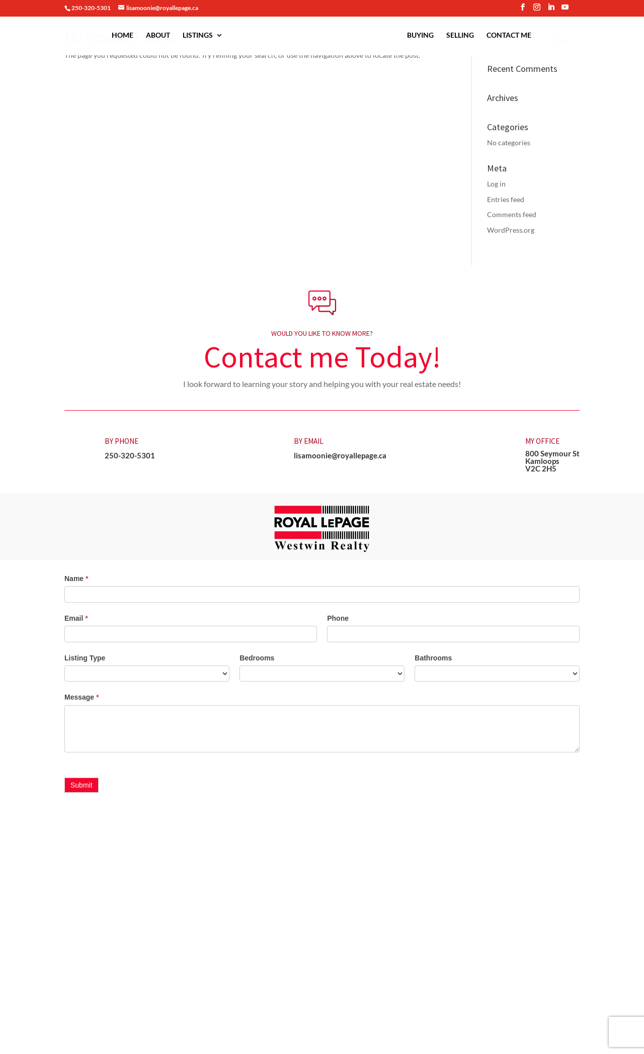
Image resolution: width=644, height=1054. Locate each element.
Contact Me (509, 35)
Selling (460, 35)
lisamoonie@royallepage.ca (340, 455)
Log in (496, 183)
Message (81, 697)
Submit (81, 785)
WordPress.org (510, 230)
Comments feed (511, 214)
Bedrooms (256, 658)
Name (76, 578)
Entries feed (505, 199)
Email (76, 618)
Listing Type (84, 658)
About (158, 35)
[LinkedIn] (550, 10)
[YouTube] (565, 10)
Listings (198, 35)
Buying (420, 35)
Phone (338, 618)
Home (122, 35)
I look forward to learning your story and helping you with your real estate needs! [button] (322, 384)
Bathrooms (433, 658)
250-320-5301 (130, 455)
